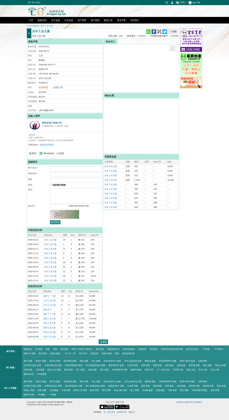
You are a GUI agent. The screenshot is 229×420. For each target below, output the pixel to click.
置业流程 (43, 353)
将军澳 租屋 (194, 365)
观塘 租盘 (157, 365)
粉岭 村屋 (94, 390)
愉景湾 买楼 (29, 394)
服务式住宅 (29, 374)
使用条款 (180, 402)
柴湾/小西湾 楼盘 (187, 381)
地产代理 (83, 353)
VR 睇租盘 (41, 374)
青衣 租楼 (104, 369)
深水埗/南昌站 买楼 (74, 386)
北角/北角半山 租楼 (112, 361)
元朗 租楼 (92, 369)
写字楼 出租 (178, 369)
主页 (31, 20)
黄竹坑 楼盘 (55, 381)
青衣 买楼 (184, 390)
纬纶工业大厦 (49, 323)
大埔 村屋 (65, 390)
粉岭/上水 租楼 (54, 369)
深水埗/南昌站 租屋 (74, 365)
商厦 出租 (191, 369)
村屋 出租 (149, 369)
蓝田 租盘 (169, 365)
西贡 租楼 (207, 365)
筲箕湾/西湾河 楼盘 (167, 381)
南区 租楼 (28, 361)
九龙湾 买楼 (132, 386)
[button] (173, 48)
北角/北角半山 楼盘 (112, 381)
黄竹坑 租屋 (55, 361)
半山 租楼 (95, 361)
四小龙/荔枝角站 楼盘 (95, 386)
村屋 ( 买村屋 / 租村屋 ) (82, 349)
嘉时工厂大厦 (49, 296)
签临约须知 (55, 353)
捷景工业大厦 (49, 327)
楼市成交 (100, 349)
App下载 (194, 2)
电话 (34, 153)
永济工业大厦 (49, 337)
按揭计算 (58, 87)
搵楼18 (131, 412)
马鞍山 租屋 (220, 365)
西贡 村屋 (221, 386)
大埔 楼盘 (54, 390)
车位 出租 (202, 369)
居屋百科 (94, 353)
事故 (117, 353)
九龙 (29, 26)
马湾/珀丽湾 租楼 (119, 369)
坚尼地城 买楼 (70, 381)
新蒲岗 (36, 26)
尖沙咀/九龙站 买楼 (32, 386)
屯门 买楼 (134, 390)
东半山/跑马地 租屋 (133, 361)
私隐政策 (198, 402)
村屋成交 (142, 349)
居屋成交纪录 (113, 349)
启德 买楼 (145, 386)
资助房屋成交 (129, 349)
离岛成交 (154, 349)
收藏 (173, 31)
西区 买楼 (84, 381)
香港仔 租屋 (40, 361)
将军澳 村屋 (208, 386)
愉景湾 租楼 (136, 369)
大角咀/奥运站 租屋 (53, 365)
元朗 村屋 (172, 390)
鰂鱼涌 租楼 (150, 361)
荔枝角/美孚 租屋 (116, 365)
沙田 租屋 (28, 369)
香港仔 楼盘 (40, 381)
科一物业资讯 (109, 412)
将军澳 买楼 (194, 386)
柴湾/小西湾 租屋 (187, 361)
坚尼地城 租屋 (70, 361)
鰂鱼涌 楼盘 (150, 381)
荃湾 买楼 (106, 390)
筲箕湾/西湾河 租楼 (167, 361)
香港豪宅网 (122, 412)
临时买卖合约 (192, 349)
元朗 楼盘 (160, 390)
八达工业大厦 (49, 300)
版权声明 (189, 402)
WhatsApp (48, 153)
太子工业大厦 (49, 305)
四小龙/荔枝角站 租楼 (95, 365)
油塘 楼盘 (181, 386)
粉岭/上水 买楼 (80, 390)
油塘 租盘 (181, 365)
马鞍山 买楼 (29, 390)
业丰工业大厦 (46, 26)
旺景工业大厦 (49, 332)
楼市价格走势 (128, 353)
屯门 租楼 (80, 369)
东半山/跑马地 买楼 (133, 381)
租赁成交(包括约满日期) (172, 349)
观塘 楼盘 (157, 386)
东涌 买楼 (214, 390)
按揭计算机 (107, 353)
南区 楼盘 (28, 381)
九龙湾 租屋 (132, 365)
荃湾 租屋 (68, 369)
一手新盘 (206, 349)
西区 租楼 (84, 361)
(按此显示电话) (47, 144)
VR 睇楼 (38, 349)
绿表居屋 (64, 349)
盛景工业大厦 (49, 318)
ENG (38, 2)
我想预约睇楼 (58, 185)
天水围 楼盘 (147, 390)
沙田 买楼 (42, 390)
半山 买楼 (95, 381)
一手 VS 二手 (70, 353)
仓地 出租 (214, 369)
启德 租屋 (145, 365)
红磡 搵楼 (202, 381)
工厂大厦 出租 (163, 369)
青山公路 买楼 (120, 390)
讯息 (61, 153)
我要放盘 (28, 349)
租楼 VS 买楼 (29, 353)
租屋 (48, 349)
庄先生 (32, 135)
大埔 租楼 (39, 369)
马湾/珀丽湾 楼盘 (199, 390)
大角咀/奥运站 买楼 (53, 386)
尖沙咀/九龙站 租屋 (32, 365)
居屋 (55, 349)
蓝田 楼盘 (169, 386)
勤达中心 (47, 309)
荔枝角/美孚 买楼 (116, 386)
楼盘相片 (110, 41)
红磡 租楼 (202, 361)
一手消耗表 (218, 349)
